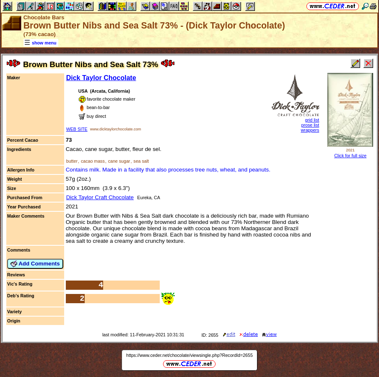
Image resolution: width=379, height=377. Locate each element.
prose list (310, 124)
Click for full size (350, 155)
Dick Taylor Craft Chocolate (100, 197)
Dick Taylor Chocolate (101, 77)
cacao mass (93, 161)
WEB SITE (77, 129)
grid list (312, 119)
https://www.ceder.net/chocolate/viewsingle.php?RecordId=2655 (189, 355)
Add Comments (35, 263)
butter (72, 161)
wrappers (310, 130)
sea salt (141, 161)
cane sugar (119, 161)
